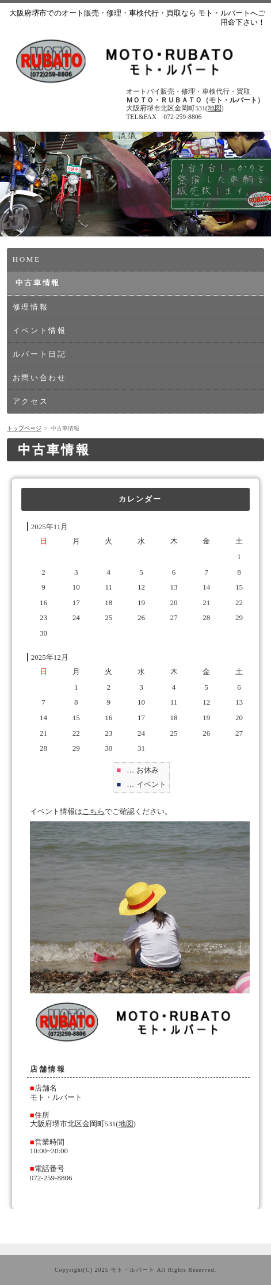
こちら (93, 811)
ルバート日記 (40, 354)
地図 (215, 108)
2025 (101, 1270)
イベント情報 (40, 330)
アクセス (30, 401)
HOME (27, 259)
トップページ (24, 428)
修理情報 (30, 307)
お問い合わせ (40, 377)
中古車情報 (38, 282)
